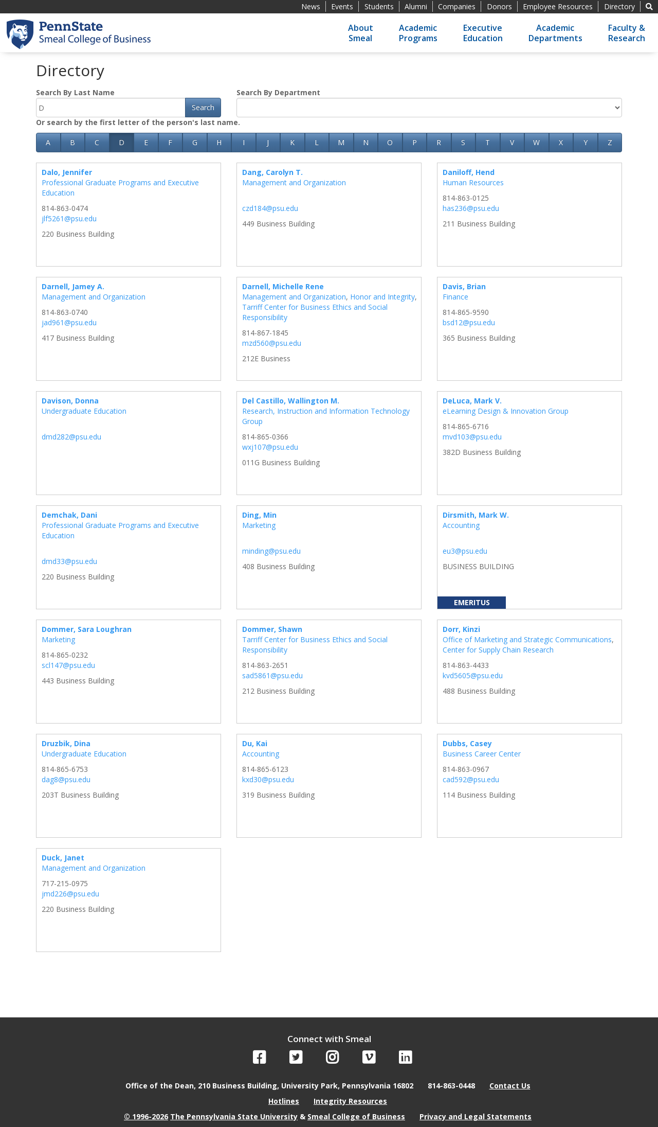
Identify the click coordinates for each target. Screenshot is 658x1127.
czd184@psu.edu (270, 208)
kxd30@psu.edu (268, 779)
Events (342, 6)
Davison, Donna (70, 401)
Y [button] (585, 142)
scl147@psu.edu (68, 665)
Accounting (461, 525)
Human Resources (473, 182)
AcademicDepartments (555, 33)
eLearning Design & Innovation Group (506, 411)
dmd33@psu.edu (69, 561)
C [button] (97, 142)
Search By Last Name (75, 92)
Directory (619, 6)
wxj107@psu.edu (270, 447)
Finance (455, 297)
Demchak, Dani (69, 515)
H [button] (219, 142)
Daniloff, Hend (469, 172)
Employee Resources (558, 6)
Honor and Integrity (382, 297)
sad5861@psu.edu (272, 675)
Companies (457, 6)
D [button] (121, 142)
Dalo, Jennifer (67, 172)
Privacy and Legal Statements (475, 1116)
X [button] (561, 142)
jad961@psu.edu (69, 322)
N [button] (366, 142)
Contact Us (510, 1085)
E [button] (146, 142)
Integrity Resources (350, 1101)
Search (203, 107)
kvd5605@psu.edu (473, 675)
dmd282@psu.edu (71, 437)
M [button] (341, 142)
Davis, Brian (464, 286)
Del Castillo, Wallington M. (290, 401)
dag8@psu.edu (66, 779)
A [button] (48, 142)
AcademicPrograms (418, 33)
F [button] (170, 142)
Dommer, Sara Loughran (87, 629)
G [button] (194, 142)
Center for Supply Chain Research (498, 650)
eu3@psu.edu (465, 551)
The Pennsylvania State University (234, 1116)
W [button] (536, 142)
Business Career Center (482, 754)
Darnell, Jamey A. (73, 286)
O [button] (390, 142)
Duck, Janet (63, 857)
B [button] (72, 142)
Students (379, 6)
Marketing (259, 525)
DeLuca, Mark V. (472, 401)
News (310, 6)
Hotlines (283, 1101)
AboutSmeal (360, 33)
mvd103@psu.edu (472, 437)
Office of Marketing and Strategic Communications (527, 639)
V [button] (512, 142)
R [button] (438, 142)
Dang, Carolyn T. (272, 172)
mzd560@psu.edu (271, 343)
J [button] (268, 142)
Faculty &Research (626, 33)
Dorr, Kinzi (461, 629)
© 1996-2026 (146, 1116)
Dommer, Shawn (272, 629)
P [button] (414, 142)
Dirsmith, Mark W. (476, 515)
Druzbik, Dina (66, 743)
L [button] (317, 142)
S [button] (463, 142)
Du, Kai (254, 743)
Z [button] (610, 142)
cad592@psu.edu (471, 779)
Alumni (416, 6)
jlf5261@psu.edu (69, 218)
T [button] (487, 142)
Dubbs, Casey (467, 743)
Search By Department (278, 92)
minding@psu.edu (271, 551)
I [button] (244, 142)
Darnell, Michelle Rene (283, 286)
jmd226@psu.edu (70, 894)
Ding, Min (259, 515)
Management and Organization (294, 182)
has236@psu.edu (471, 208)
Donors (499, 6)
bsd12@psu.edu (469, 322)
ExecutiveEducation (483, 33)
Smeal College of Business (356, 1116)
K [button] (292, 142)
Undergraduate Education (84, 411)
